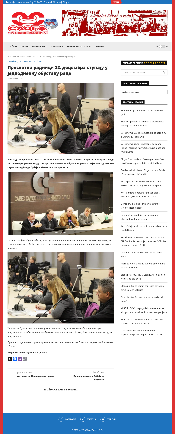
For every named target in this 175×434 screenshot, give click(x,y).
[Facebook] (67, 419)
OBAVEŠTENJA (13, 62)
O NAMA (25, 46)
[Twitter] (88, 419)
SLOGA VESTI (28, 62)
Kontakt (100, 46)
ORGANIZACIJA (38, 46)
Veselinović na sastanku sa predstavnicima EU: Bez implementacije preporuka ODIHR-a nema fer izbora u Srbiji (143, 241)
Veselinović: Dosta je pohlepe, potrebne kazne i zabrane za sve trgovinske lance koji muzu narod (143, 147)
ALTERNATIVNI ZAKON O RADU (79, 46)
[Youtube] (108, 419)
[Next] (127, 2)
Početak (14, 46)
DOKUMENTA (56, 46)
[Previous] (124, 2)
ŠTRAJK (40, 62)
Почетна (11, 56)
